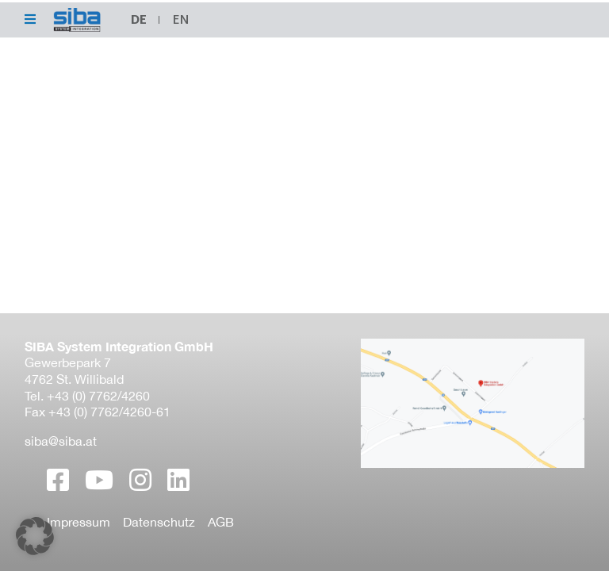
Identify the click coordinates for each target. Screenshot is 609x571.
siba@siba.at (61, 441)
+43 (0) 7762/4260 (98, 396)
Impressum (78, 522)
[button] (35, 536)
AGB (221, 522)
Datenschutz (159, 522)
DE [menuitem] (139, 19)
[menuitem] (180, 20)
